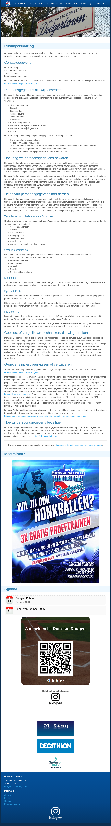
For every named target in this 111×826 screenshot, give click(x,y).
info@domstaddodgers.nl (15, 786)
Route (7, 798)
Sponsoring (86, 3)
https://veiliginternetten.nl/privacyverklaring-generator (78, 445)
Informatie (20, 3)
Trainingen (71, 3)
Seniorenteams (53, 3)
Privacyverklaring (12, 804)
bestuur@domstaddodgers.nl (17, 394)
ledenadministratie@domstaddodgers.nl (22, 83)
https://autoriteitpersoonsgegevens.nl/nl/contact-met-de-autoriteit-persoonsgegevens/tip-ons (45, 416)
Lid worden (9, 795)
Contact (100, 3)
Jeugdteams (36, 3)
